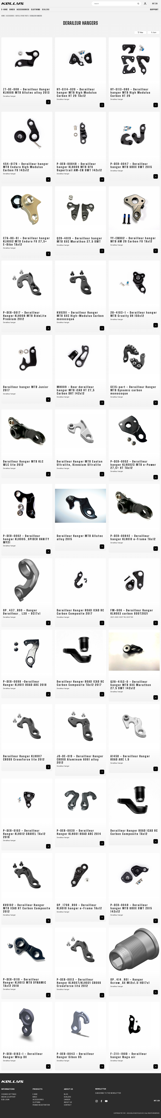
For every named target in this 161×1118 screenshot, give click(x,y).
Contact (68, 1105)
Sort (153, 32)
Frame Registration (41, 1105)
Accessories (23, 9)
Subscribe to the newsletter (108, 1093)
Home (3, 16)
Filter (140, 32)
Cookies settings (8, 1094)
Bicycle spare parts (22, 16)
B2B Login (5, 1099)
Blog (66, 1094)
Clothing (35, 9)
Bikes (12, 9)
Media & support (8, 1097)
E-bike (4, 9)
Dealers (45, 9)
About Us (68, 1102)
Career (67, 1099)
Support (154, 9)
